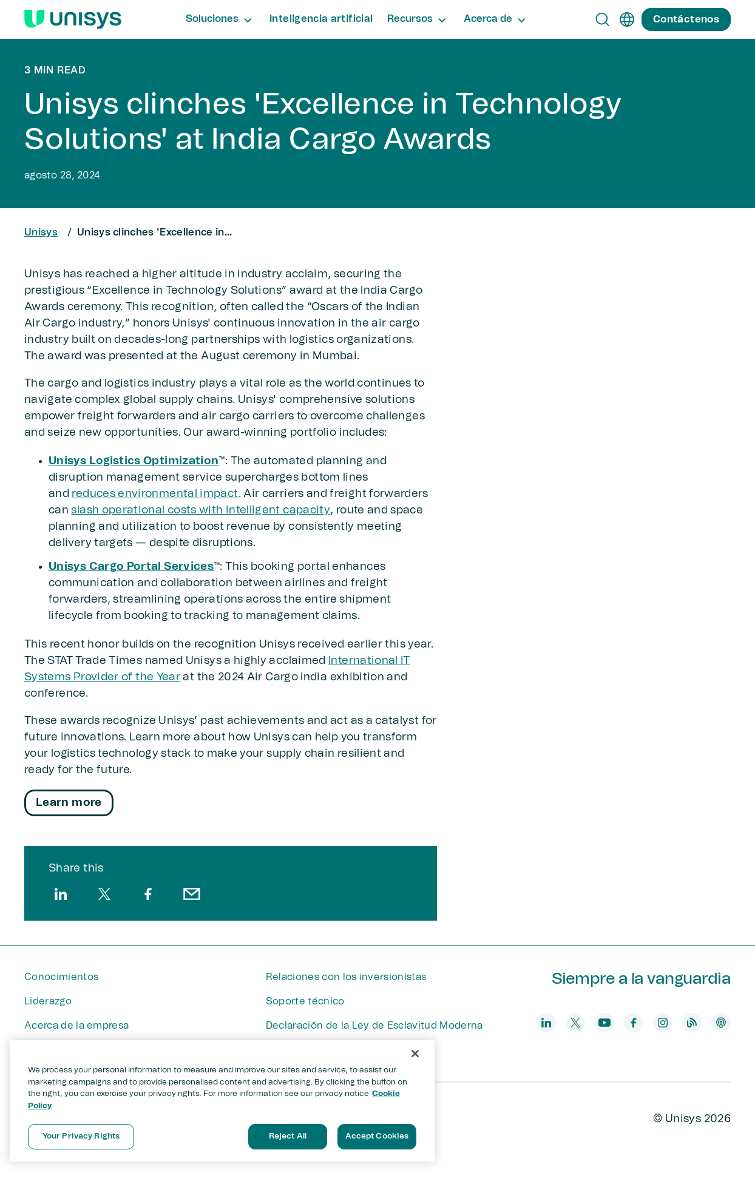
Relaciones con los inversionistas (346, 977)
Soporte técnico (305, 1001)
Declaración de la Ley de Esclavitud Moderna (374, 1025)
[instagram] (662, 1022)
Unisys (41, 232)
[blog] (692, 1022)
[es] (627, 19)
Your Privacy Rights (81, 1136)
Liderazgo (48, 1001)
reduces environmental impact (155, 494)
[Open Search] (602, 19)
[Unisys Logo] (72, 19)
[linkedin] (61, 894)
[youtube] (604, 1022)
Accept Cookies (377, 1136)
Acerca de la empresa (76, 1025)
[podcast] (721, 1022)
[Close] (415, 1053)
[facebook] (148, 894)
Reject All (287, 1136)
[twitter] (104, 894)
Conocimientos (61, 977)
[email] (192, 894)
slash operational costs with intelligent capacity (200, 510)
